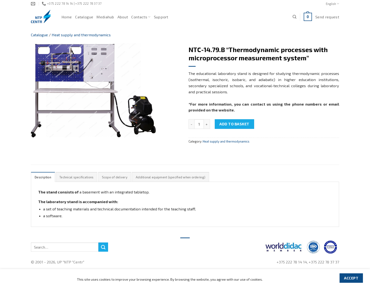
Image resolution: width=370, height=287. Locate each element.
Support (161, 17)
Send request (327, 17)
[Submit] (103, 247)
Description (43, 177)
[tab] (43, 177)
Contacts (140, 17)
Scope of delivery (114, 177)
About (123, 17)
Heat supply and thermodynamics (81, 35)
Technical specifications (76, 177)
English (332, 3)
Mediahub (105, 17)
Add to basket (234, 124)
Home (67, 17)
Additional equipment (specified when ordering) (170, 177)
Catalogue (84, 17)
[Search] (294, 16)
